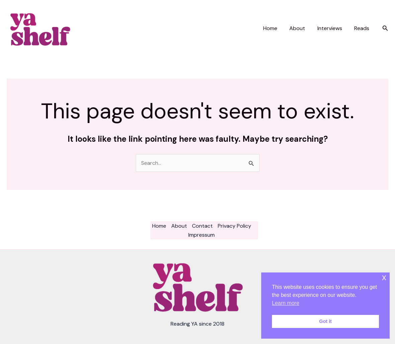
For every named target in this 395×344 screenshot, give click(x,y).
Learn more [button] (285, 303)
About (301, 28)
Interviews (332, 28)
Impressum (201, 234)
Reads (362, 28)
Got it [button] (325, 321)
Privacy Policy (234, 225)
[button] (385, 28)
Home (276, 28)
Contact (202, 225)
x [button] (384, 277)
